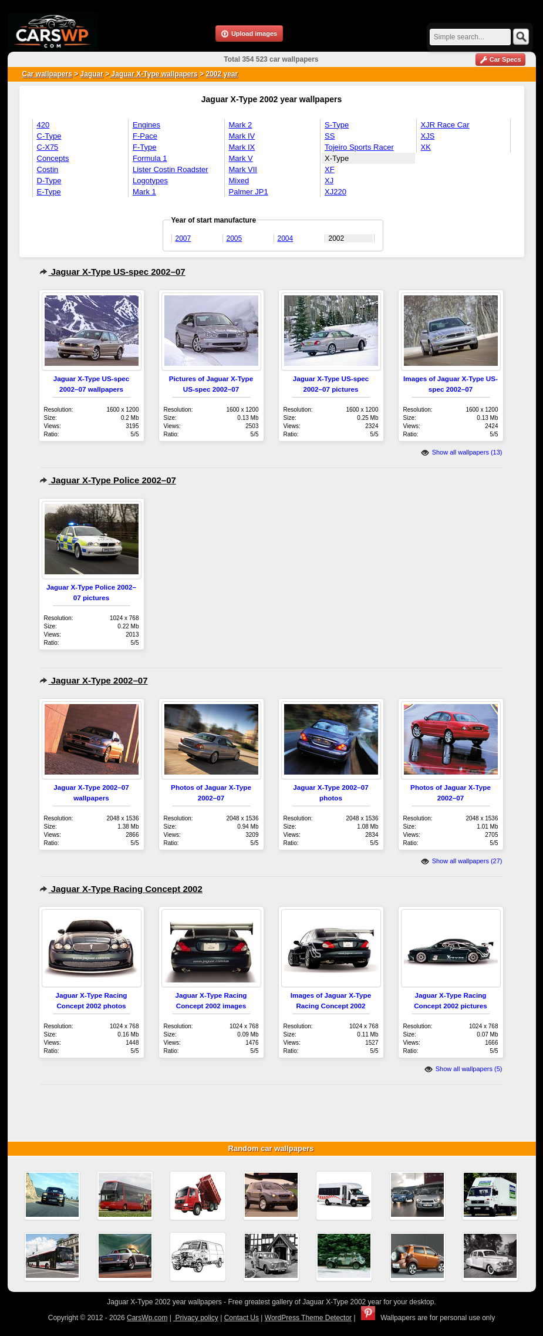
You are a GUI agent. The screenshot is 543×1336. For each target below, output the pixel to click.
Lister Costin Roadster (170, 169)
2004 (286, 238)
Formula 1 (150, 158)
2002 (337, 238)
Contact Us (241, 1318)
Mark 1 (144, 191)
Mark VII (243, 169)
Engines (146, 124)
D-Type (49, 180)
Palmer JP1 (248, 191)
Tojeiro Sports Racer (359, 147)
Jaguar (91, 74)
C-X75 (48, 147)
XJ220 (335, 191)
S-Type (337, 124)
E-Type (49, 191)
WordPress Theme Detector (308, 1318)
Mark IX (242, 147)
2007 (183, 238)
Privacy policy (195, 1318)
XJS (428, 136)
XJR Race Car (445, 124)
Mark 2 (240, 124)
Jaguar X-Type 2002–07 (93, 680)
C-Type (49, 136)
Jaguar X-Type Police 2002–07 (107, 480)
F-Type (144, 147)
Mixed (239, 180)
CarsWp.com (147, 1318)
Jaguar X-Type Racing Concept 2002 (121, 889)
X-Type (337, 158)
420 (43, 124)
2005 (234, 238)
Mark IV (242, 136)
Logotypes (150, 180)
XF (330, 169)
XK (426, 147)
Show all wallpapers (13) (461, 452)
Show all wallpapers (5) (463, 1068)
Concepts (53, 158)
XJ (329, 180)
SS (330, 136)
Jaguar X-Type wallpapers (153, 74)
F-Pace (145, 136)
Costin (48, 169)
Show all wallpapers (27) (461, 860)
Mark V (241, 158)
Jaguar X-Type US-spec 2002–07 (112, 272)
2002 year (221, 74)
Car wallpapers (47, 74)
